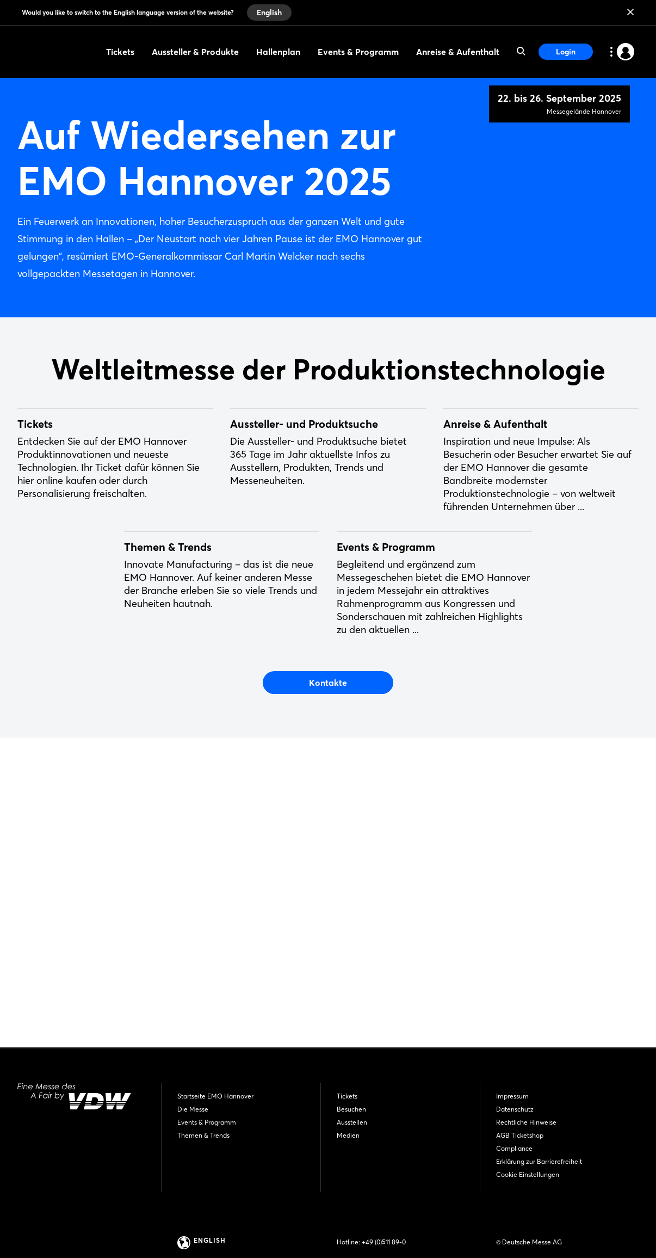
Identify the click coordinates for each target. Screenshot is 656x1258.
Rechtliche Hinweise (526, 1122)
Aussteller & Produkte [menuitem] (195, 51)
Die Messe (192, 1109)
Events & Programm (206, 1122)
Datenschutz (515, 1109)
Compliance (514, 1148)
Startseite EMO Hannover (215, 1096)
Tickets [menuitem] (120, 51)
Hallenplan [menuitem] (278, 51)
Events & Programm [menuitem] (358, 51)
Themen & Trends (203, 1135)
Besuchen (351, 1109)
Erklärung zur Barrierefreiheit (539, 1161)
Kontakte (328, 966)
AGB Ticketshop (519, 1135)
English (269, 12)
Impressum (512, 1096)
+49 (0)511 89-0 (384, 1242)
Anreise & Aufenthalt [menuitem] (457, 51)
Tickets (347, 1096)
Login (565, 52)
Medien (348, 1135)
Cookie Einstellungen (527, 1174)
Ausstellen (352, 1122)
